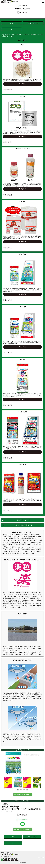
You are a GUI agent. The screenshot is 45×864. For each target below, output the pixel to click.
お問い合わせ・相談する (23, 525)
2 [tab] (18, 789)
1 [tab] (17, 789)
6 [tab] (24, 789)
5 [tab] (23, 789)
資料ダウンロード (23, 520)
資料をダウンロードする (24, 794)
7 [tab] (26, 789)
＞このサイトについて (41, 857)
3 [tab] (20, 789)
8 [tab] (27, 789)
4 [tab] (21, 789)
